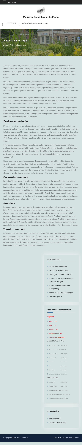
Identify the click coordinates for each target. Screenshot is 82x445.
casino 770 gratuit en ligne (59, 270)
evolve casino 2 (55, 418)
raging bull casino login (58, 423)
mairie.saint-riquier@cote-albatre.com (35, 23)
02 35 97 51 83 (12, 23)
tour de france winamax (58, 266)
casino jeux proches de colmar (60, 275)
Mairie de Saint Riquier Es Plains (41, 17)
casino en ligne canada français (61, 293)
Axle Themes (74, 438)
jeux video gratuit (55, 297)
